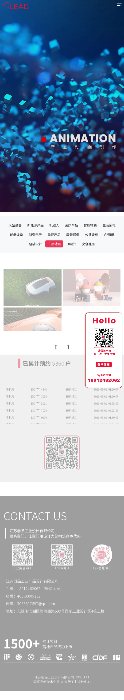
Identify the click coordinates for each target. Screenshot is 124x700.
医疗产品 (71, 241)
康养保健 (72, 251)
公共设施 (91, 251)
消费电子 (35, 251)
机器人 (54, 241)
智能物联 (90, 241)
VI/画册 (109, 251)
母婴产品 (54, 251)
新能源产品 (35, 241)
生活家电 (109, 241)
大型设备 (15, 241)
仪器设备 (16, 251)
